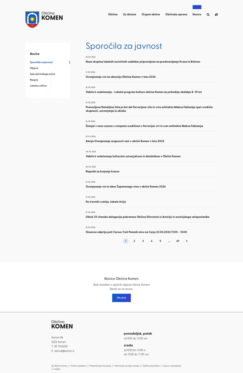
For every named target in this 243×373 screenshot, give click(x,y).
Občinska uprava (176, 14)
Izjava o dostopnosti (172, 365)
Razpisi (34, 80)
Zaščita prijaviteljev (151, 365)
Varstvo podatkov (78, 365)
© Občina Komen (59, 365)
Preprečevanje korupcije (100, 365)
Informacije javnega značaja (127, 365)
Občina (113, 14)
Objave (34, 68)
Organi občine (151, 14)
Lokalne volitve (38, 86)
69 (177, 241)
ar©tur (57, 369)
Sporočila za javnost (41, 62)
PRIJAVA (121, 297)
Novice (197, 14)
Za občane (129, 14)
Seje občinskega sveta (42, 74)
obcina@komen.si (64, 351)
